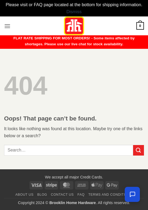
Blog (42, 195)
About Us (24, 195)
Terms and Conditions (110, 195)
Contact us (62, 195)
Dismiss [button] (74, 11)
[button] (7, 26)
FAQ (80, 195)
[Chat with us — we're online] (132, 194)
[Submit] (138, 150)
